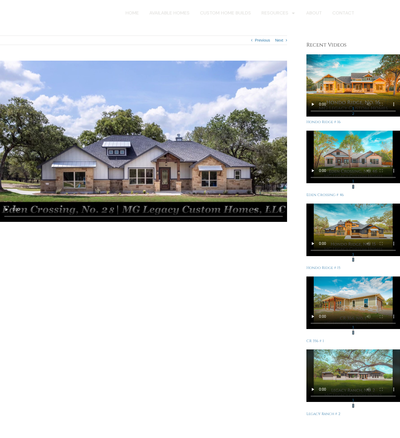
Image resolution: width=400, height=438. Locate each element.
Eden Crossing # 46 (325, 194)
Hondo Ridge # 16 (323, 121)
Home (132, 13)
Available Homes (169, 13)
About (314, 13)
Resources (278, 14)
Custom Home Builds (225, 13)
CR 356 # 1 (315, 340)
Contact (343, 13)
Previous (262, 40)
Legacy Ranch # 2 (323, 413)
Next (279, 40)
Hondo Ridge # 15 (323, 267)
